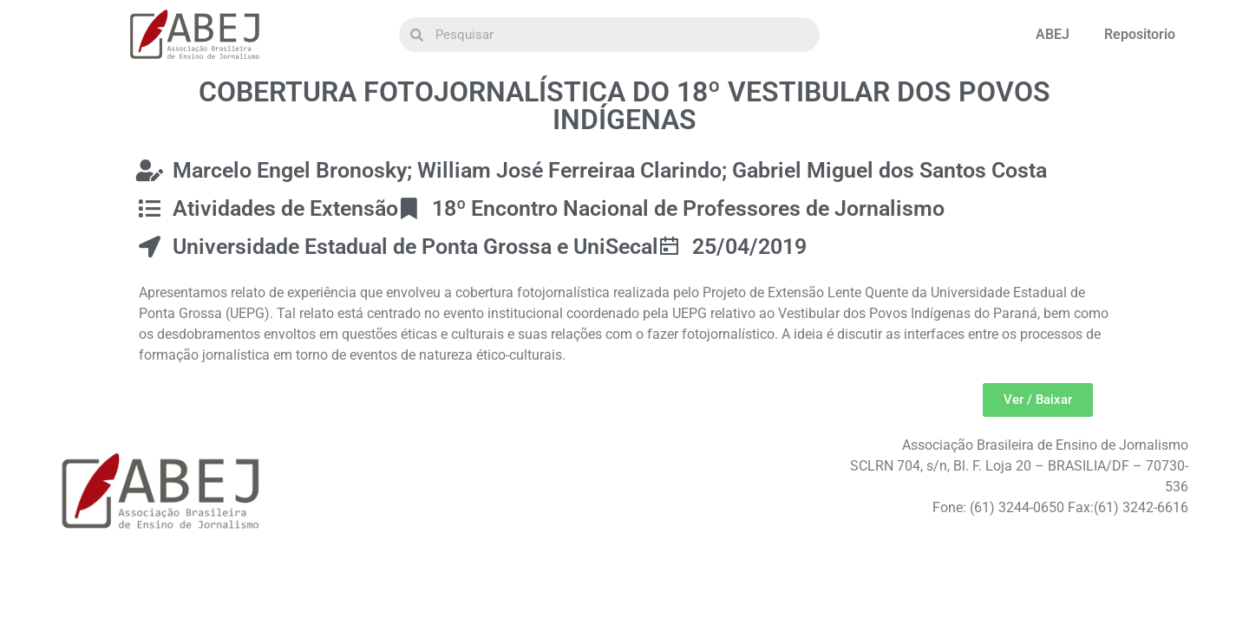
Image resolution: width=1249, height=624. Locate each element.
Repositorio (1139, 34)
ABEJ (1052, 34)
